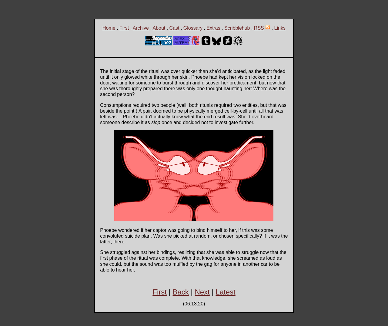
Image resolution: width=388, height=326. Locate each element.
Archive (141, 28)
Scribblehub (237, 28)
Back (180, 292)
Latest (225, 292)
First (124, 28)
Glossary (192, 28)
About (158, 28)
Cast (174, 28)
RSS (259, 28)
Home (108, 28)
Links (280, 28)
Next (202, 292)
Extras (213, 28)
